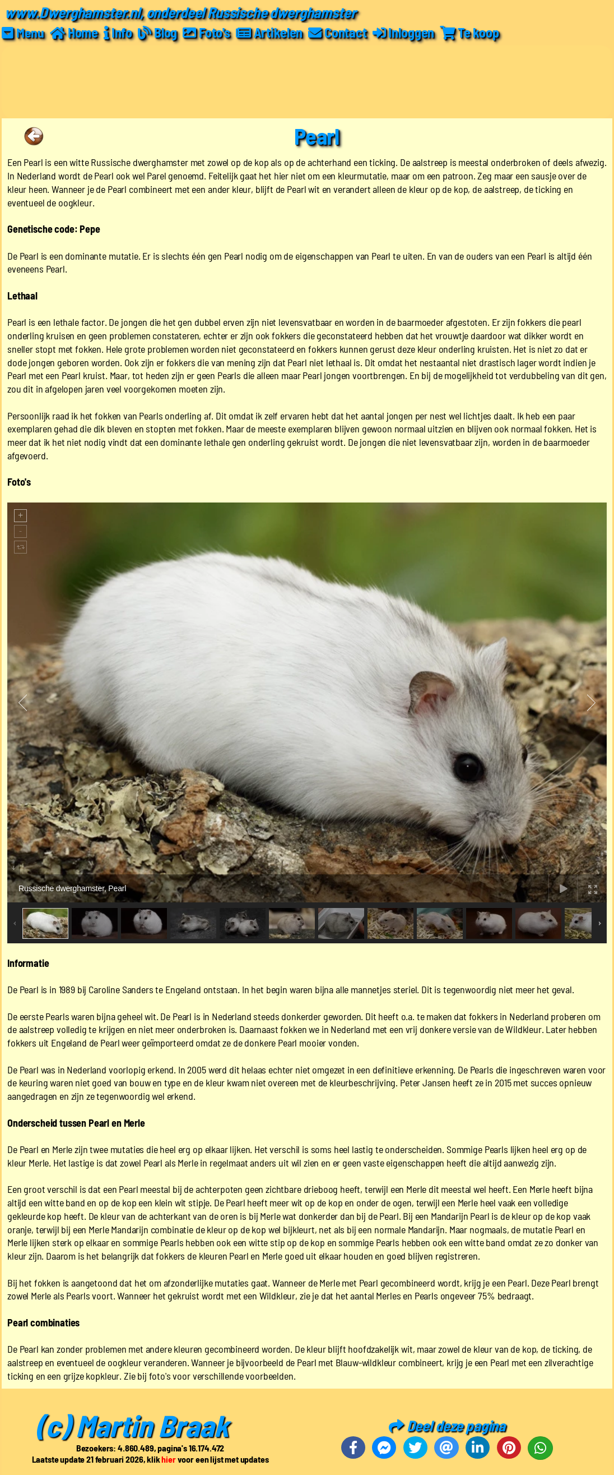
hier (168, 1458)
